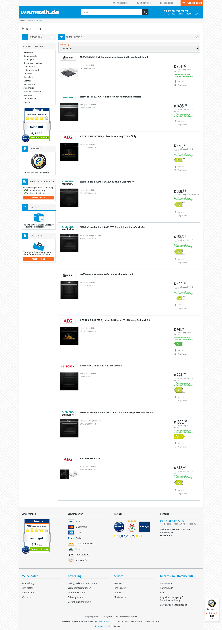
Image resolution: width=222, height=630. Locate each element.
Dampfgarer (28, 60)
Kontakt (118, 583)
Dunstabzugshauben (33, 63)
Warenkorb (27, 597)
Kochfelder (28, 81)
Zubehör (27, 102)
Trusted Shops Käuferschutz (36, 172)
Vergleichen (28, 592)
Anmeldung (28, 583)
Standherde (28, 88)
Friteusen (27, 74)
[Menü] (217, 600)
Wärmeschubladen (32, 91)
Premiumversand (77, 592)
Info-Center (120, 587)
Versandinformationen (79, 587)
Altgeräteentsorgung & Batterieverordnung (171, 599)
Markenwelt (120, 597)
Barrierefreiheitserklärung (173, 604)
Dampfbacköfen (30, 56)
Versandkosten (103, 621)
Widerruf (118, 592)
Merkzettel (27, 587)
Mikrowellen (29, 84)
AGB (162, 592)
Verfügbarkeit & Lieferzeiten (82, 583)
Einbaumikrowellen (32, 70)
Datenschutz (166, 587)
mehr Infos (38, 197)
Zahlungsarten (75, 597)
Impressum (166, 583)
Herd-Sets (28, 77)
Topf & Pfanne (29, 99)
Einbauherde (29, 67)
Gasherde (27, 95)
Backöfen (28, 52)
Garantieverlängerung (79, 601)
